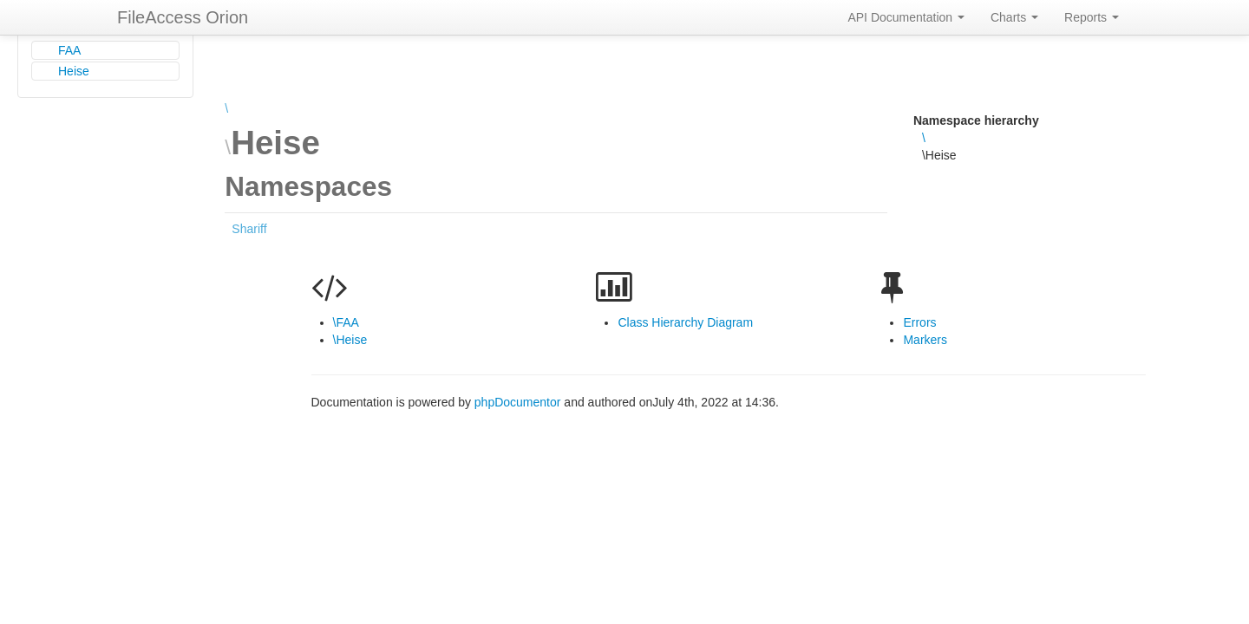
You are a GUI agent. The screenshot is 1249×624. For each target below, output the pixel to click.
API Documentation (906, 17)
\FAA (346, 322)
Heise (73, 71)
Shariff (249, 229)
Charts (1014, 17)
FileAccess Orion (182, 17)
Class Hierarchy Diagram (685, 322)
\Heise (350, 340)
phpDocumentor (519, 402)
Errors (919, 322)
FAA (69, 50)
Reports (1091, 17)
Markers (925, 340)
